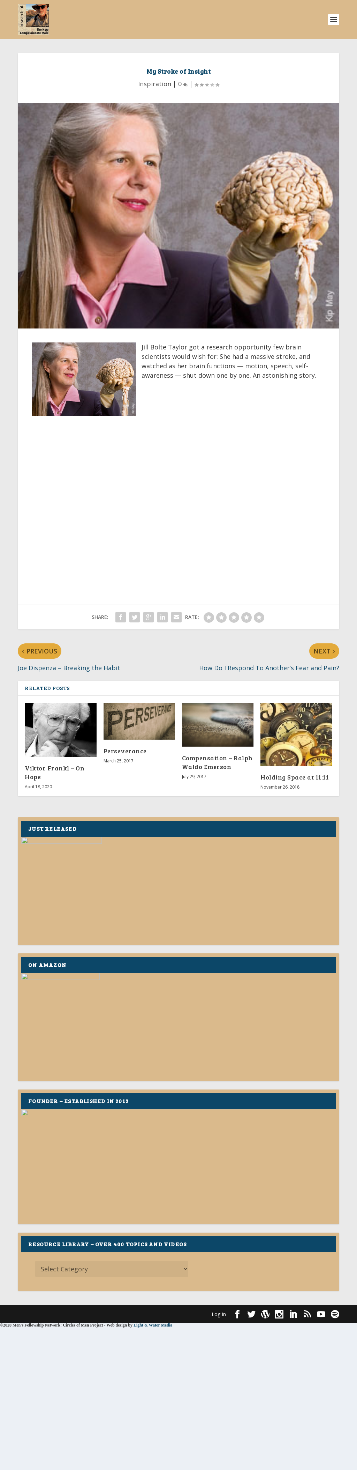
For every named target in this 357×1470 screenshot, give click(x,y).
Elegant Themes (66, 1313)
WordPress (131, 1313)
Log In (219, 1314)
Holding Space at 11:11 (294, 777)
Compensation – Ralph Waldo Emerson (217, 762)
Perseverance (125, 751)
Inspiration (154, 84)
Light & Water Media (153, 1325)
